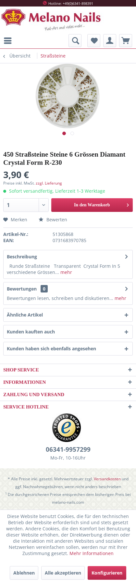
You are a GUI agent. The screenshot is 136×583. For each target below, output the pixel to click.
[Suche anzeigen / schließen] (74, 40)
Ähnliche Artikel (25, 315)
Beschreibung (22, 256)
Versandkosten (107, 479)
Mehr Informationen (91, 553)
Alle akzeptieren (63, 573)
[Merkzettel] (93, 40)
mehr (65, 272)
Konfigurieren (107, 573)
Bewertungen (22, 289)
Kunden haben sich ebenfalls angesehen (51, 348)
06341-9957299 (68, 449)
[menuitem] (9, 40)
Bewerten (53, 219)
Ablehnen (24, 573)
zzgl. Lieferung (49, 183)
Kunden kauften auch (31, 332)
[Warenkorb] (125, 40)
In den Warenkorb (101, 203)
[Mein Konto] (109, 40)
